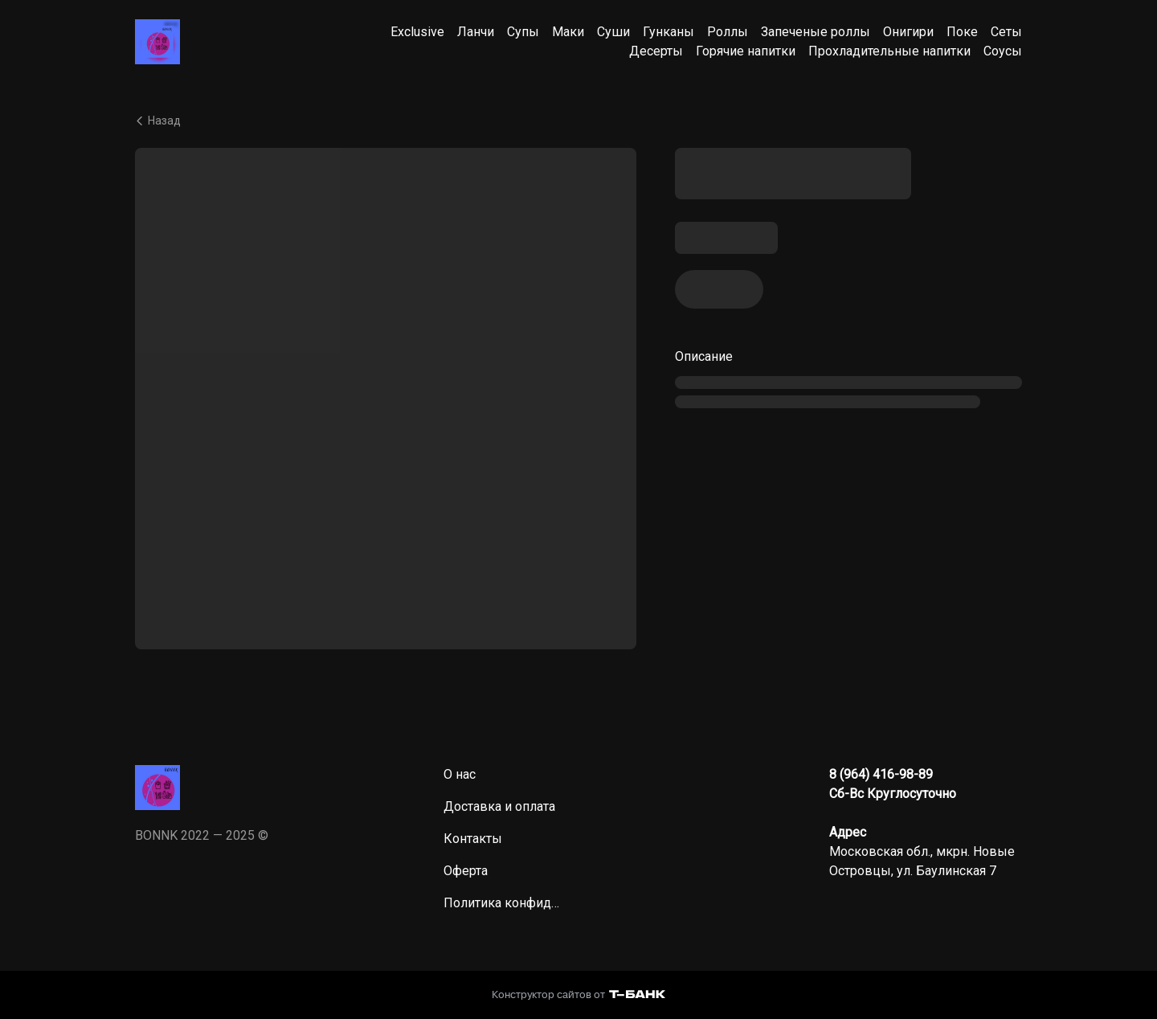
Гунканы (668, 31)
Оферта (466, 870)
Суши (613, 31)
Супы (523, 31)
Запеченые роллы (815, 31)
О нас (460, 774)
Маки (568, 31)
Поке (962, 31)
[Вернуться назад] (578, 121)
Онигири (908, 31)
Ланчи (475, 31)
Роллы (727, 31)
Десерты (656, 51)
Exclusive (417, 31)
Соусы (1002, 51)
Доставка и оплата (499, 806)
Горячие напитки (745, 51)
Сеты (1006, 31)
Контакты (473, 838)
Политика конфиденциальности (505, 903)
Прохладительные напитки (889, 51)
